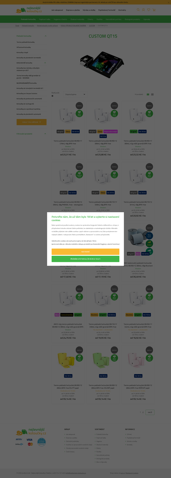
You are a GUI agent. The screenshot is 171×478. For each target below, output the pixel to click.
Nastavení (85, 251)
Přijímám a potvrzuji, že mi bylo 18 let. (85, 259)
